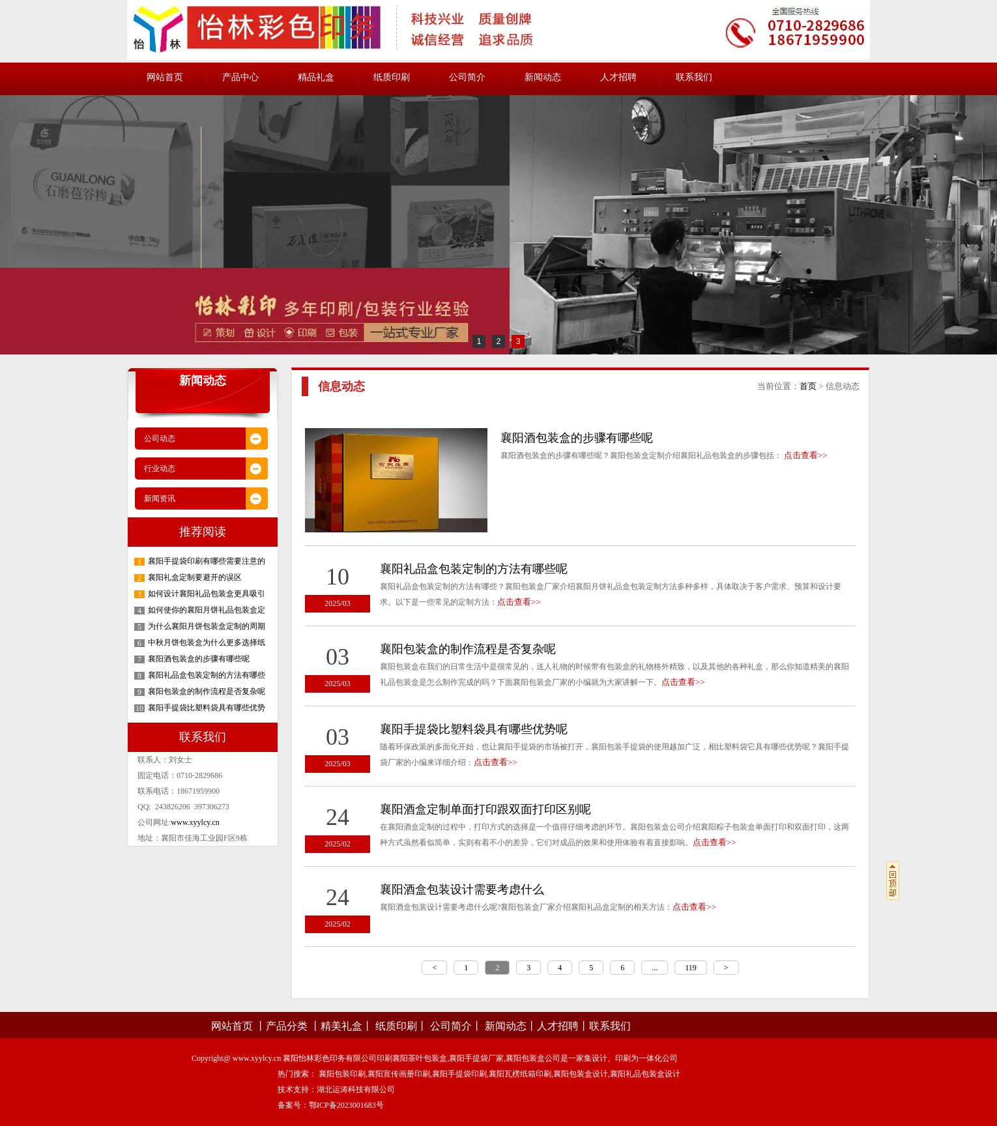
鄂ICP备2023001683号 (346, 1105)
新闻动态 (543, 77)
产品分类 (287, 1026)
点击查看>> (806, 455)
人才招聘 (618, 77)
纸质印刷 (391, 77)
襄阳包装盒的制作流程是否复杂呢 (468, 649)
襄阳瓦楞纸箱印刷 (520, 1073)
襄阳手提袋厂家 (476, 1058)
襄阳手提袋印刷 (459, 1073)
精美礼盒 (341, 1026)
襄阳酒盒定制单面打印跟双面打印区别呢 (485, 809)
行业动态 (159, 468)
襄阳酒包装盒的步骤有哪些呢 (576, 437)
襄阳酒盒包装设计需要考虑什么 (462, 889)
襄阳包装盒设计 (580, 1073)
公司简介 (467, 77)
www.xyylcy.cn (195, 822)
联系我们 (694, 77)
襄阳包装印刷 (342, 1073)
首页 (808, 386)
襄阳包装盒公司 (533, 1058)
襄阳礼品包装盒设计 (645, 1073)
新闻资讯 (159, 498)
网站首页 (165, 77)
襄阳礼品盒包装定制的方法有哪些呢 (474, 568)
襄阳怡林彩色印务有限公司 (330, 1058)
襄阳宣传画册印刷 (399, 1073)
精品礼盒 (316, 77)
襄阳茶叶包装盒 (419, 1058)
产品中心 (240, 77)
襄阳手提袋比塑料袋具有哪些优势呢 (474, 729)
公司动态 (159, 438)
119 (691, 967)
